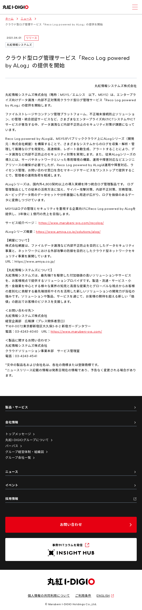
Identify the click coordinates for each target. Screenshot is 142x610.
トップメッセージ (20, 434)
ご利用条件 (83, 596)
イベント (71, 485)
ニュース (26, 18)
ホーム (9, 18)
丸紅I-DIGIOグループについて (29, 440)
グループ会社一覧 (20, 458)
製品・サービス (71, 407)
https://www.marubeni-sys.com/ (76, 331)
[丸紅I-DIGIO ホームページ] (15, 7)
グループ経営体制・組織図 (27, 452)
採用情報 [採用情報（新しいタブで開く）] (71, 499)
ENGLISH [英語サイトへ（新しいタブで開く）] (105, 596)
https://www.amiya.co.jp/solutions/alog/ (68, 232)
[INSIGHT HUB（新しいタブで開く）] (71, 549)
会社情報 (71, 422)
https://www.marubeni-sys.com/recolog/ (71, 223)
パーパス (14, 446)
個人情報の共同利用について (49, 596)
